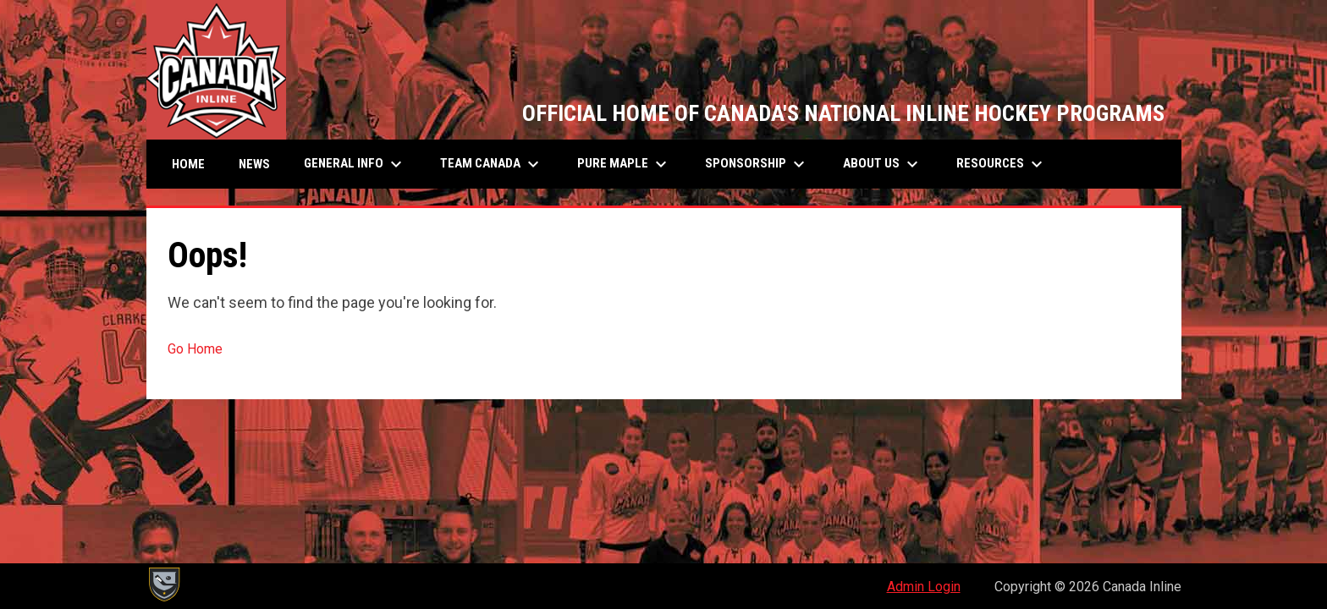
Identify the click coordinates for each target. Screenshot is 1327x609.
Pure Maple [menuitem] (624, 164)
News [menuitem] (254, 164)
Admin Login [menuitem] (924, 587)
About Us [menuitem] (882, 164)
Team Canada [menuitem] (491, 164)
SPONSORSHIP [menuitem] (757, 164)
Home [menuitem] (188, 164)
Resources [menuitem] (1001, 164)
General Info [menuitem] (355, 164)
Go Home (195, 349)
